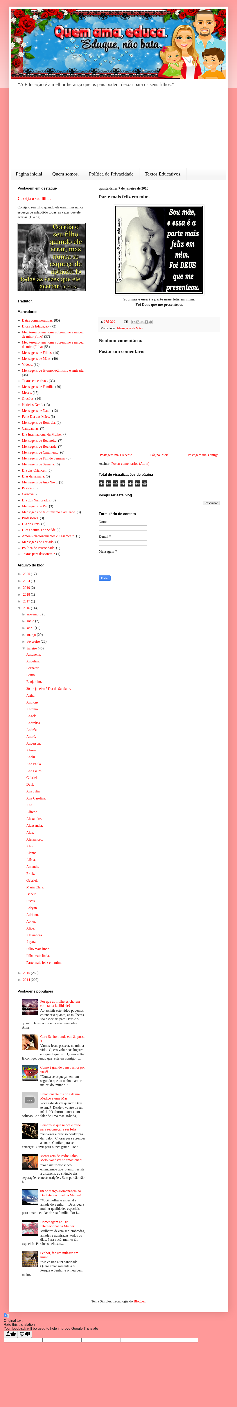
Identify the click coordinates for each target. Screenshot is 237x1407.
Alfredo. (32, 812)
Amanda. (32, 866)
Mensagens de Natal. (36, 410)
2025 (27, 574)
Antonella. (33, 654)
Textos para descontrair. (38, 554)
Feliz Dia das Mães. (36, 416)
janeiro (32, 648)
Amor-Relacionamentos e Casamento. (48, 536)
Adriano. (32, 915)
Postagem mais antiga (203, 455)
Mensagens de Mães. (130, 328)
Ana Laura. (34, 771)
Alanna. (31, 853)
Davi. (30, 784)
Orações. (28, 398)
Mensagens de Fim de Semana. (44, 458)
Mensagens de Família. (38, 387)
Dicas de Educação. (36, 326)
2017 (27, 601)
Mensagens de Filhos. (37, 352)
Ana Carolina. (36, 798)
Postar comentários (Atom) (130, 463)
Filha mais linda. (38, 956)
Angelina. (33, 661)
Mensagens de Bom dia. (39, 422)
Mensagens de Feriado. (38, 542)
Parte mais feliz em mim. (43, 962)
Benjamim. (34, 682)
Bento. (31, 675)
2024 (27, 581)
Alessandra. (34, 935)
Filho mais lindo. (38, 949)
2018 (27, 594)
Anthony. (32, 702)
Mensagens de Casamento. (40, 452)
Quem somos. (65, 174)
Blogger (139, 1301)
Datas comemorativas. (37, 320)
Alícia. (31, 860)
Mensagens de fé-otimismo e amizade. (49, 512)
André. (31, 736)
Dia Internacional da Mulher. (42, 434)
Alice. (30, 928)
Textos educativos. (35, 381)
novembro (34, 614)
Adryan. (32, 908)
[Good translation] (11, 1334)
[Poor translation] (25, 1334)
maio (31, 621)
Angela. (31, 716)
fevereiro (34, 641)
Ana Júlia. (33, 791)
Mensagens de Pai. (35, 506)
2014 (27, 980)
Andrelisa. (33, 723)
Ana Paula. (34, 764)
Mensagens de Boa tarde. (39, 446)
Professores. (30, 518)
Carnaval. (29, 494)
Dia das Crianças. (34, 470)
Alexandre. (34, 819)
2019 (27, 588)
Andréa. (32, 730)
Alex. (30, 832)
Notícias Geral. (32, 405)
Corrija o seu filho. (34, 198)
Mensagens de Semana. (38, 464)
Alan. (30, 846)
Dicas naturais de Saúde (39, 530)
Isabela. (31, 894)
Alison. (31, 750)
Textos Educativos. (163, 174)
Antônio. (32, 709)
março (32, 635)
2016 (27, 608)
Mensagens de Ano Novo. (40, 482)
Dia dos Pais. (31, 524)
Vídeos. (27, 364)
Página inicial (29, 174)
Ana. (29, 805)
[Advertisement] (118, 131)
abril (30, 628)
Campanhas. (30, 428)
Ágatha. (31, 942)
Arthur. (31, 695)
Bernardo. (33, 668)
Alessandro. (34, 839)
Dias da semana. (33, 476)
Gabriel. (32, 880)
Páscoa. (27, 488)
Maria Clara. (35, 887)
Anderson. (33, 743)
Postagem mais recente (116, 455)
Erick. (30, 873)
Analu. (31, 757)
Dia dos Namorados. (36, 500)
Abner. (31, 921)
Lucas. (31, 901)
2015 (27, 973)
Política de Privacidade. (112, 174)
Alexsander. (34, 825)
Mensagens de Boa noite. (39, 440)
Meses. (27, 392)
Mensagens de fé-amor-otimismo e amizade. (53, 370)
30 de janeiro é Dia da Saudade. (48, 689)
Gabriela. (32, 777)
